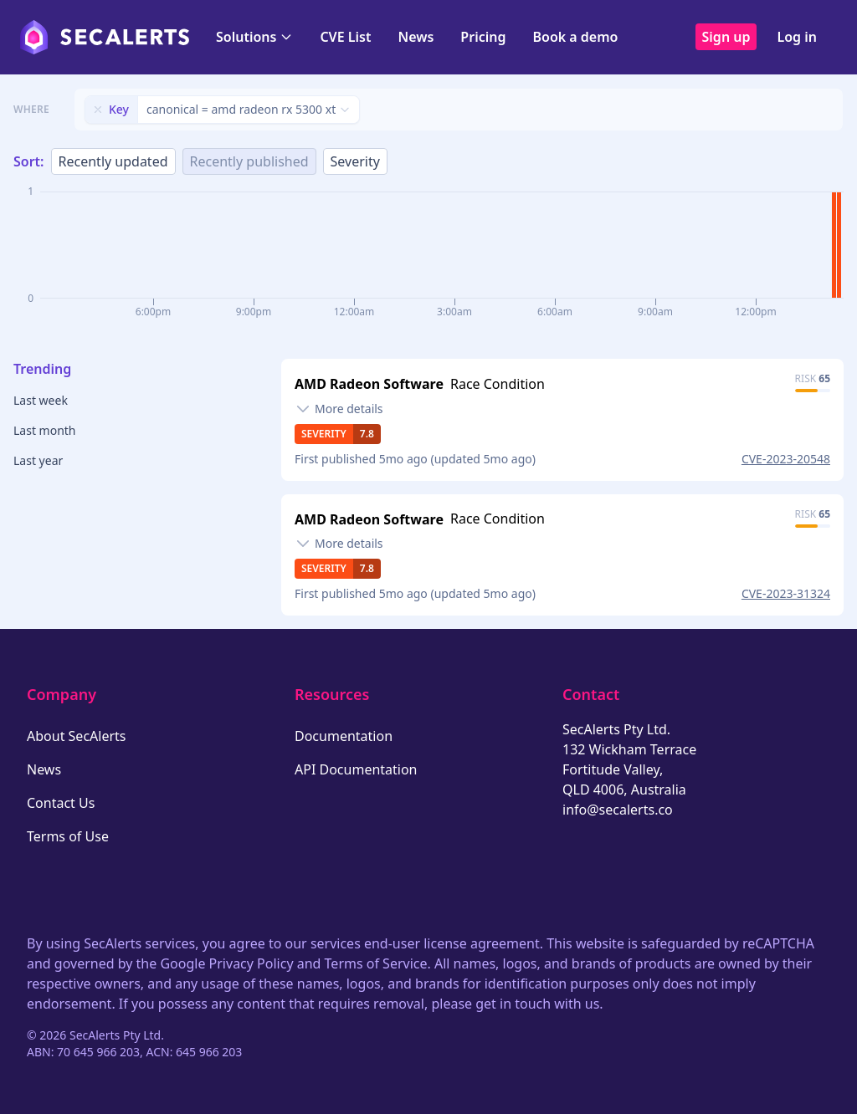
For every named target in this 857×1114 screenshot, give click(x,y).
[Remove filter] (98, 109)
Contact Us (61, 803)
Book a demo (575, 37)
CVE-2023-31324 (786, 593)
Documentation (344, 736)
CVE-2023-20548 (786, 459)
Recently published (249, 161)
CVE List (345, 37)
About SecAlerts (76, 736)
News (416, 37)
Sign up (726, 37)
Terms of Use (68, 836)
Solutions (254, 37)
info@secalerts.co (617, 809)
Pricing (482, 37)
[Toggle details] (339, 409)
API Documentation (356, 769)
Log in (797, 37)
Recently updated (113, 161)
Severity (355, 161)
